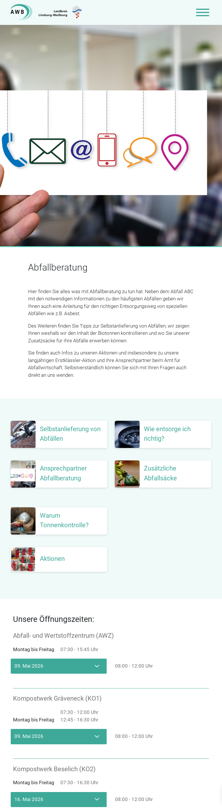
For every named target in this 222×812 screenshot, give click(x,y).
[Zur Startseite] (46, 12)
